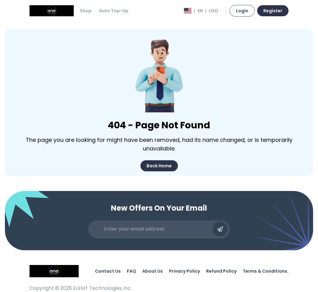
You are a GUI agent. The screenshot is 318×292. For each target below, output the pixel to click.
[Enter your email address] (156, 229)
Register (272, 11)
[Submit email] (220, 229)
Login (242, 11)
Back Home (159, 166)
